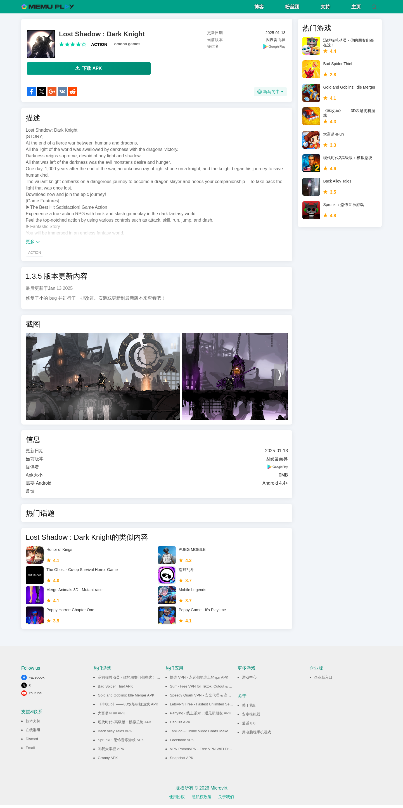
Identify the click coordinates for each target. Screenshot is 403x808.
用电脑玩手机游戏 (256, 735)
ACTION (99, 47)
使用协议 (177, 800)
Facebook (36, 681)
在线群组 (33, 733)
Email (30, 751)
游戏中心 (249, 681)
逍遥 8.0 (248, 726)
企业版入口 (323, 681)
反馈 (30, 494)
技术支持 (33, 724)
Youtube (35, 696)
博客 (259, 8)
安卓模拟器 (251, 717)
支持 (325, 8)
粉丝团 (292, 8)
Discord (32, 742)
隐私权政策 (201, 800)
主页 (356, 8)
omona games (127, 47)
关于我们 (249, 709)
